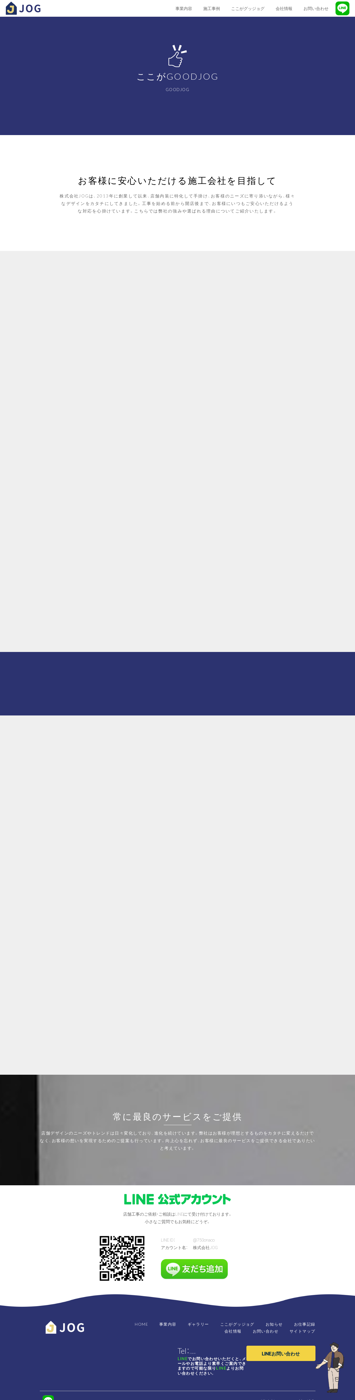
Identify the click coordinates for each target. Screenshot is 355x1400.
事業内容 (168, 1324)
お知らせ (274, 1324)
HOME (141, 1324)
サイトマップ (302, 1331)
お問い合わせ (265, 1331)
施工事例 (211, 8)
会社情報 (233, 1331)
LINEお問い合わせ (281, 1353)
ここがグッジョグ (237, 1324)
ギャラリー (198, 1324)
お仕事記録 (304, 1324)
